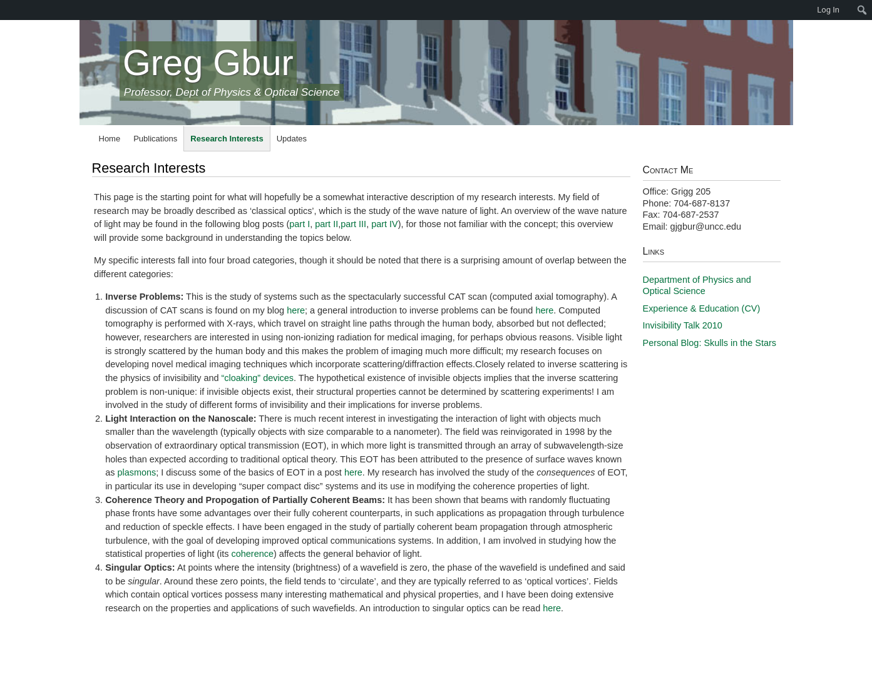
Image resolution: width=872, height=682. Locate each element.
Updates (292, 138)
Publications (155, 138)
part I (299, 224)
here (296, 310)
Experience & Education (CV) (702, 308)
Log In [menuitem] (828, 9)
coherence (253, 554)
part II (326, 224)
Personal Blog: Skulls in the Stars (709, 343)
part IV (384, 224)
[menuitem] (6, 10)
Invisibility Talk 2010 (682, 325)
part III (353, 224)
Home (110, 138)
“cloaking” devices (258, 378)
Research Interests (226, 138)
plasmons (136, 472)
